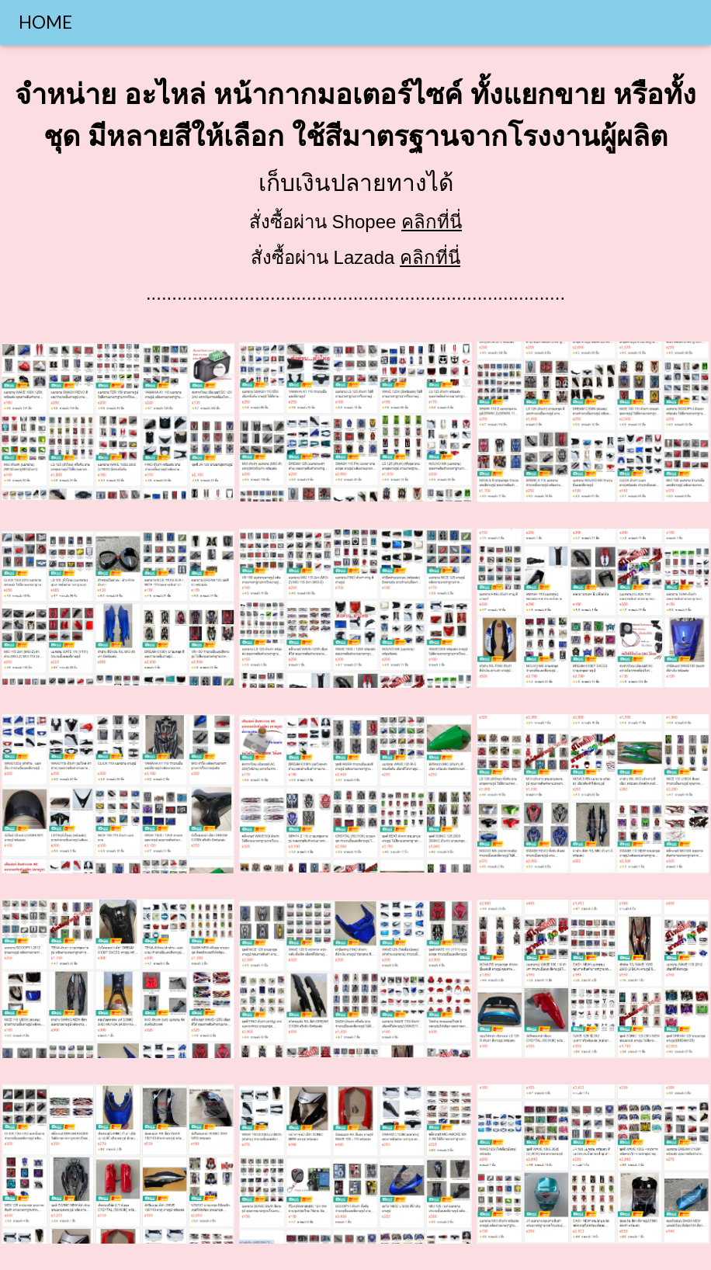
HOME (45, 22)
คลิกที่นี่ (431, 221)
